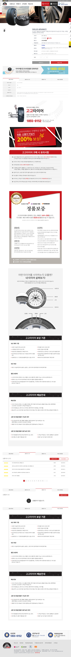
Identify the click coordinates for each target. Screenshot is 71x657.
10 (42, 480)
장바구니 (63, 0)
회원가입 (67, 0)
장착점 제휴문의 (48, 642)
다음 (45, 481)
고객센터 (24, 4)
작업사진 (30, 4)
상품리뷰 (27, 79)
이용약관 (21, 642)
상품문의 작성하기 (64, 495)
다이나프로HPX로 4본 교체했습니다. (18, 462)
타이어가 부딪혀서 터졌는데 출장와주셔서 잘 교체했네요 (21, 469)
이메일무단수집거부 (39, 642)
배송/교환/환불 (60, 79)
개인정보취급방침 (29, 642)
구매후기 (18, 4)
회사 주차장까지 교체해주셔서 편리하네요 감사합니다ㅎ (21, 472)
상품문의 (44, 79)
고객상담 (55, 642)
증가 (47, 57)
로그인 (60, 0)
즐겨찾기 (6, 0)
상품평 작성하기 (54, 458)
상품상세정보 (11, 79)
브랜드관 (12, 4)
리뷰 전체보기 (63, 458)
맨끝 (47, 481)
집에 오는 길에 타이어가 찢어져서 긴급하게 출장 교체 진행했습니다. (23, 466)
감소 (41, 57)
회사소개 (16, 642)
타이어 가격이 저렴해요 (16, 475)
